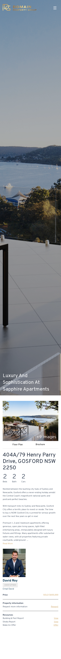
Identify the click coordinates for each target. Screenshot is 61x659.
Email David (8, 589)
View (56, 618)
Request (54, 606)
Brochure (40, 444)
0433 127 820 (10, 585)
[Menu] (55, 8)
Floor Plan (17, 444)
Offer (56, 625)
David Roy (10, 581)
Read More (8, 543)
